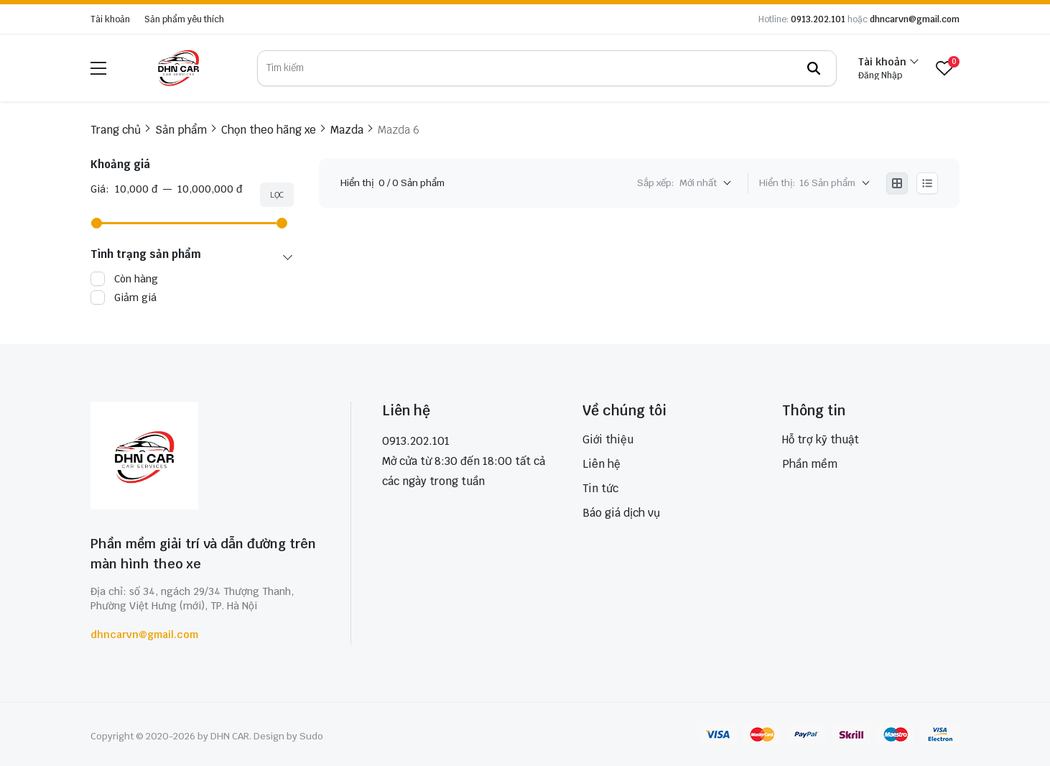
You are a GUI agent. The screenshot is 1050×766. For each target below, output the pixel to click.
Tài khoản (110, 19)
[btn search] (813, 68)
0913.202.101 (818, 19)
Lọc (277, 195)
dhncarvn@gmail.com (915, 19)
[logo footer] (205, 457)
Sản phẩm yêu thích (184, 19)
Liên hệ (601, 464)
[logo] (178, 68)
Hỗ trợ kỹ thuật (820, 439)
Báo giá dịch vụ (621, 513)
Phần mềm (809, 464)
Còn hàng (136, 278)
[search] (547, 68)
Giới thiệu (607, 439)
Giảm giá (135, 297)
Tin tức (600, 488)
